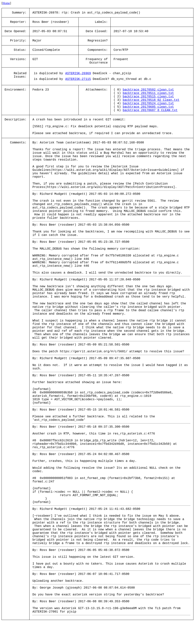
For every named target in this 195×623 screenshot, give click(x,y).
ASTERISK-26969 (78, 73)
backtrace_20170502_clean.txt (148, 90)
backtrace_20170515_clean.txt (148, 96)
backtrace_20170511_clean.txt (148, 93)
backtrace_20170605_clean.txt (148, 107)
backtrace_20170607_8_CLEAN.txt (150, 110)
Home (6, 3)
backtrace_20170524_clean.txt (148, 103)
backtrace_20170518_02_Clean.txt (151, 100)
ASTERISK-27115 (78, 79)
